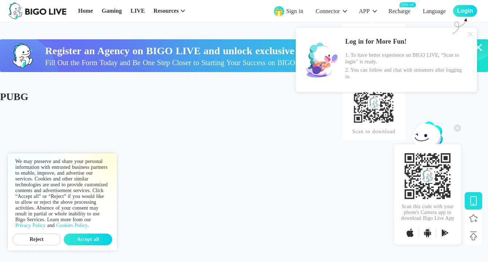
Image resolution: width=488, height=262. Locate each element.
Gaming (112, 11)
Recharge (399, 10)
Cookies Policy (71, 225)
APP (364, 11)
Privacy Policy (30, 225)
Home (85, 11)
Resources (166, 11)
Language (434, 11)
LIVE (137, 11)
